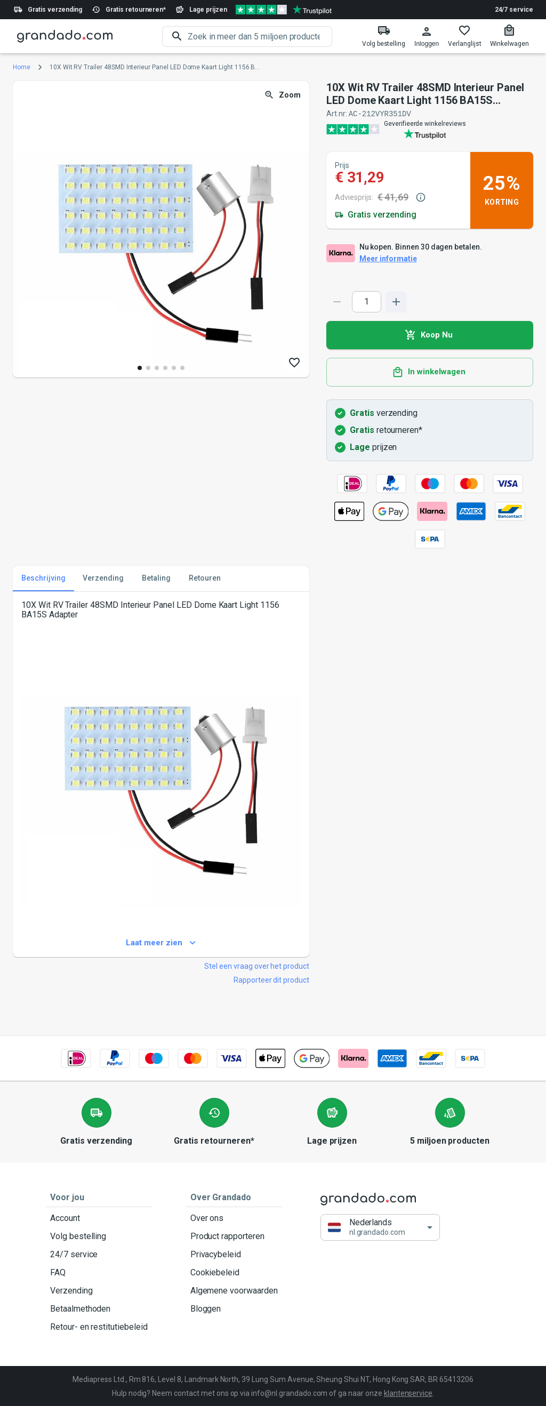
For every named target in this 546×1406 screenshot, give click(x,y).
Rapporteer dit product (271, 979)
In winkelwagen (430, 371)
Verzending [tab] (103, 578)
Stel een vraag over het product (256, 965)
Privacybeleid (234, 1254)
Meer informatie (388, 258)
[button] (380, 1226)
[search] (260, 36)
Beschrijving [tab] (43, 578)
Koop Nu (429, 334)
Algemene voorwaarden (234, 1290)
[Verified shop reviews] (284, 9)
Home (21, 67)
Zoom (283, 95)
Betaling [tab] (156, 578)
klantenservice (408, 1392)
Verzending (99, 1290)
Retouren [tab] (204, 578)
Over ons (234, 1218)
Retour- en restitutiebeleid (99, 1326)
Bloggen (234, 1308)
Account (99, 1218)
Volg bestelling (99, 1236)
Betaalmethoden (99, 1308)
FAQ (99, 1272)
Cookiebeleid (234, 1272)
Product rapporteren (234, 1236)
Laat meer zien (161, 942)
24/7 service (514, 9)
